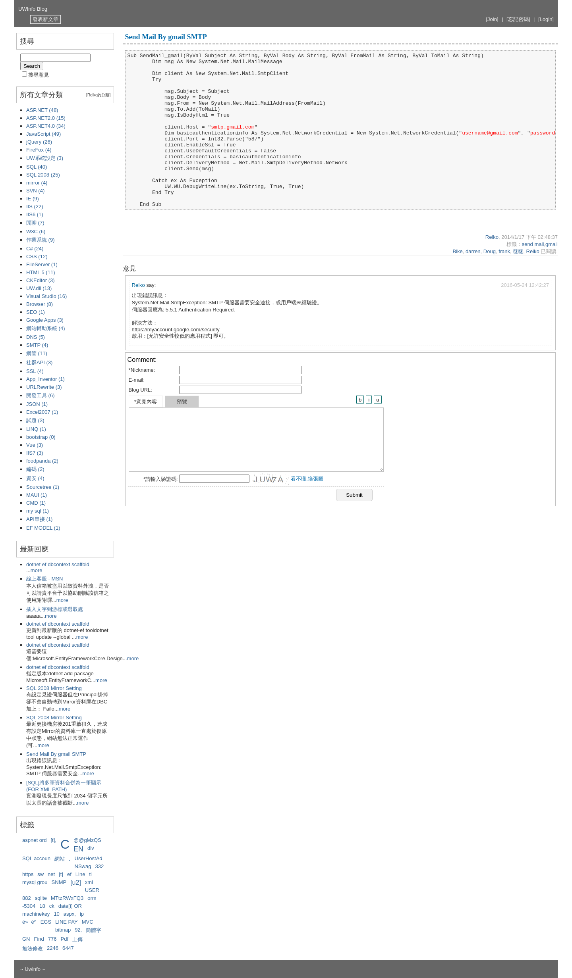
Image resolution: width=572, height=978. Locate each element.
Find (39, 939)
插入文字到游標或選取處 (54, 609)
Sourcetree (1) (42, 487)
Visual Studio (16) (46, 296)
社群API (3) (39, 362)
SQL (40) (36, 167)
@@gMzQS (87, 840)
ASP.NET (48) (42, 110)
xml (89, 882)
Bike (457, 251)
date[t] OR (70, 906)
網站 (59, 859)
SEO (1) (35, 312)
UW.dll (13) (39, 288)
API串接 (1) (39, 519)
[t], (53, 840)
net (51, 874)
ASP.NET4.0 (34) (46, 126)
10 (56, 914)
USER (92, 890)
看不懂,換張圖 (307, 479)
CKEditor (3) (40, 280)
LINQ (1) (36, 429)
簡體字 (93, 930)
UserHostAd (88, 858)
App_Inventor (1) (45, 379)
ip (82, 914)
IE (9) (32, 199)
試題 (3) (35, 420)
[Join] (492, 19)
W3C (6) (35, 231)
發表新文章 (45, 19)
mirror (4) (36, 183)
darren (473, 251)
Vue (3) (34, 445)
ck (51, 906)
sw (40, 874)
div (90, 848)
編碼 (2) (35, 469)
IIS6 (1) (34, 214)
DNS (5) (35, 337)
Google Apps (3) (45, 320)
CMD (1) (36, 503)
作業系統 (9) (40, 240)
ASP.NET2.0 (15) (46, 118)
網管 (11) (36, 353)
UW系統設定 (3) (44, 158)
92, (78, 930)
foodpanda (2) (42, 461)
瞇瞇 (518, 251)
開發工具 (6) (40, 395)
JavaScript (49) (43, 134)
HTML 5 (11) (40, 272)
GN (26, 939)
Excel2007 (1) (42, 412)
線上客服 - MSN (44, 579)
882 (26, 898)
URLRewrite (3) (44, 387)
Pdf (65, 939)
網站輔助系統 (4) (45, 328)
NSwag (83, 866)
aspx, (70, 914)
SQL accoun (36, 858)
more (37, 570)
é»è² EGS (36, 922)
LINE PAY (66, 922)
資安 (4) (35, 478)
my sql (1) (37, 511)
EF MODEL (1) (43, 528)
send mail (533, 244)
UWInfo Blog (32, 9)
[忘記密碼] (518, 19)
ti (90, 874)
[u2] (75, 882)
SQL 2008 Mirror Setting (54, 688)
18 (42, 906)
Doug (489, 251)
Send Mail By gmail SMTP (56, 754)
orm (91, 898)
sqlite (41, 898)
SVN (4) (35, 191)
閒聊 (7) (35, 223)
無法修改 (32, 948)
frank (504, 251)
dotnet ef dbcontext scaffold (57, 564)
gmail (551, 244)
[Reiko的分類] (98, 95)
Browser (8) (39, 304)
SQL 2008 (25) (43, 175)
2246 (52, 948)
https (27, 874)
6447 (68, 948)
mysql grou (35, 882)
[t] (61, 874)
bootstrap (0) (41, 437)
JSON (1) (37, 404)
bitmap (63, 930)
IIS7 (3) (34, 453)
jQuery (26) (39, 142)
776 (52, 939)
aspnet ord (34, 840)
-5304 (28, 906)
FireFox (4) (39, 150)
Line (80, 874)
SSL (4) (35, 371)
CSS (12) (36, 256)
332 (99, 866)
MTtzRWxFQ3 (67, 898)
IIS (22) (34, 206)
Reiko (492, 237)
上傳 (77, 939)
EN (78, 849)
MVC (87, 922)
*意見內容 (145, 402)
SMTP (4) (37, 345)
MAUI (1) (36, 495)
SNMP (59, 882)
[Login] (546, 19)
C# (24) (34, 249)
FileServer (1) (42, 264)
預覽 (182, 402)
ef (69, 874)
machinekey (36, 914)
